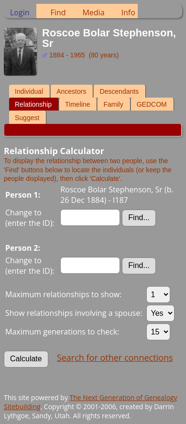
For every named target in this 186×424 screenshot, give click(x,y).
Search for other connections (115, 357)
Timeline (77, 104)
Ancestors (71, 91)
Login (20, 12)
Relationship (33, 104)
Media (93, 12)
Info (128, 12)
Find (58, 12)
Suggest (27, 118)
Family (113, 104)
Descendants (119, 91)
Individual (29, 91)
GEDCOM (152, 104)
